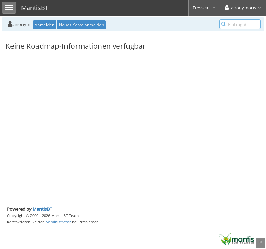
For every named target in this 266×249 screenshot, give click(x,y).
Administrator (58, 221)
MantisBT (42, 209)
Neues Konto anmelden (81, 25)
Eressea (204, 7)
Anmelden (44, 25)
